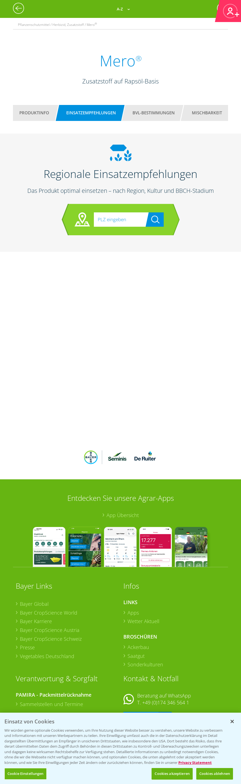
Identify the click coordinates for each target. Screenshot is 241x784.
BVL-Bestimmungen (154, 112)
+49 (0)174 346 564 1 (165, 666)
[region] (120, 748)
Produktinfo (34, 112)
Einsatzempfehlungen (91, 112)
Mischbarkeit (207, 112)
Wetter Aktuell (143, 585)
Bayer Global (34, 567)
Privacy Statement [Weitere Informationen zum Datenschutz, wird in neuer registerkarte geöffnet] (195, 762)
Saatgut (136, 619)
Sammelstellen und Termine (51, 668)
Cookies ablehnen (214, 773)
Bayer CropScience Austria (50, 594)
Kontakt (140, 681)
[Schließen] (232, 721)
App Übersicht (123, 478)
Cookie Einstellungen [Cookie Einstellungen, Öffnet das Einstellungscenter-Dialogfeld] (25, 773)
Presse (27, 611)
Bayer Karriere (36, 585)
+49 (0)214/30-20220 (165, 705)
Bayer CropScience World (48, 576)
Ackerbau (138, 611)
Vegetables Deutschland (47, 620)
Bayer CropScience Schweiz (51, 602)
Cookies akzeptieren (172, 773)
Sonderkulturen (145, 628)
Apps (133, 576)
